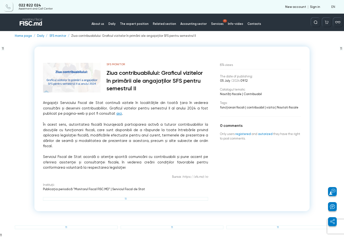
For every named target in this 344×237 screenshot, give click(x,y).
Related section (164, 24)
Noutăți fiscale (231, 94)
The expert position (134, 24)
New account (295, 7)
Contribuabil (253, 94)
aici (119, 114)
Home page (23, 36)
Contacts (254, 24)
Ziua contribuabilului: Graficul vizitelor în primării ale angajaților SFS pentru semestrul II (133, 36)
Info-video (235, 24)
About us (97, 24)
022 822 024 (30, 5)
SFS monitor (57, 36)
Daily (112, 24)
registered (243, 134)
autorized (265, 134)
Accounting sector (193, 24)
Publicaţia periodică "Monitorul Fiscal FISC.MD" (76, 189)
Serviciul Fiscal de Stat (128, 189)
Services (219, 22)
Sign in (315, 7)
